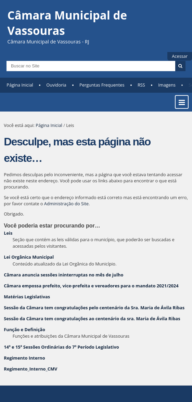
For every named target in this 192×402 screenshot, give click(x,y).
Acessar (180, 56)
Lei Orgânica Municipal (29, 257)
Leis (8, 233)
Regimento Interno (24, 358)
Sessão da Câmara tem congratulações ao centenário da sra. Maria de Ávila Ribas (92, 318)
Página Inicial (20, 85)
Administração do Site (66, 203)
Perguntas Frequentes (101, 85)
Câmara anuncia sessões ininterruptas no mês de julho (63, 275)
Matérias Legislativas (27, 297)
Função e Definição (24, 329)
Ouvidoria (56, 85)
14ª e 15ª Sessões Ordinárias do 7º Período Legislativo (61, 347)
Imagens (167, 85)
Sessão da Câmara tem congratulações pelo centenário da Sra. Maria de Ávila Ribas (94, 307)
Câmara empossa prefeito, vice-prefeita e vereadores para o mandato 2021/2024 (91, 286)
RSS (141, 85)
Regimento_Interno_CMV (30, 369)
